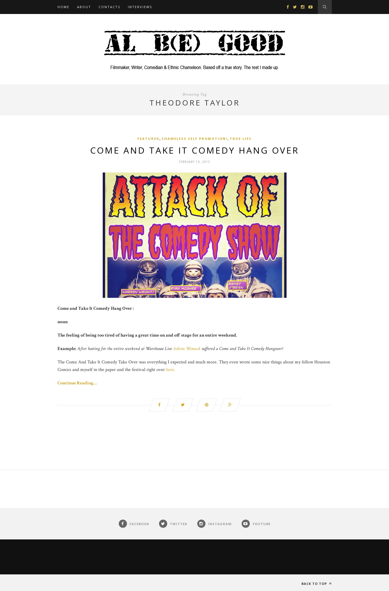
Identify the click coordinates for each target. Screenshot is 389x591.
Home (63, 7)
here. (170, 370)
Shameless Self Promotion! (194, 138)
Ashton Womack (187, 349)
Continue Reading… (77, 383)
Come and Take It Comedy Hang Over (194, 150)
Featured (148, 138)
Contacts (109, 7)
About (84, 7)
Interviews (140, 7)
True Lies (241, 138)
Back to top (316, 583)
